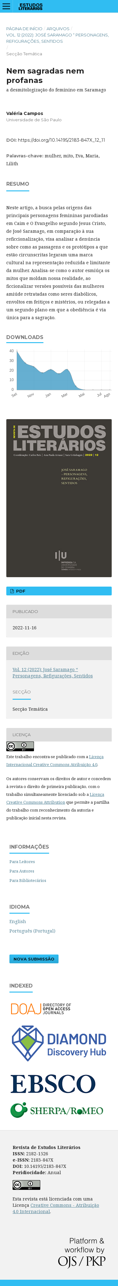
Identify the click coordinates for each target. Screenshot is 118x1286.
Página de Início (24, 28)
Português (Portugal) (32, 931)
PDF (20, 591)
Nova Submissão (34, 958)
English (17, 921)
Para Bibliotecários (27, 880)
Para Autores (21, 871)
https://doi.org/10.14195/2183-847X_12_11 (61, 140)
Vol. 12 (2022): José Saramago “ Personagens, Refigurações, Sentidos (57, 38)
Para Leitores (22, 861)
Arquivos (58, 28)
